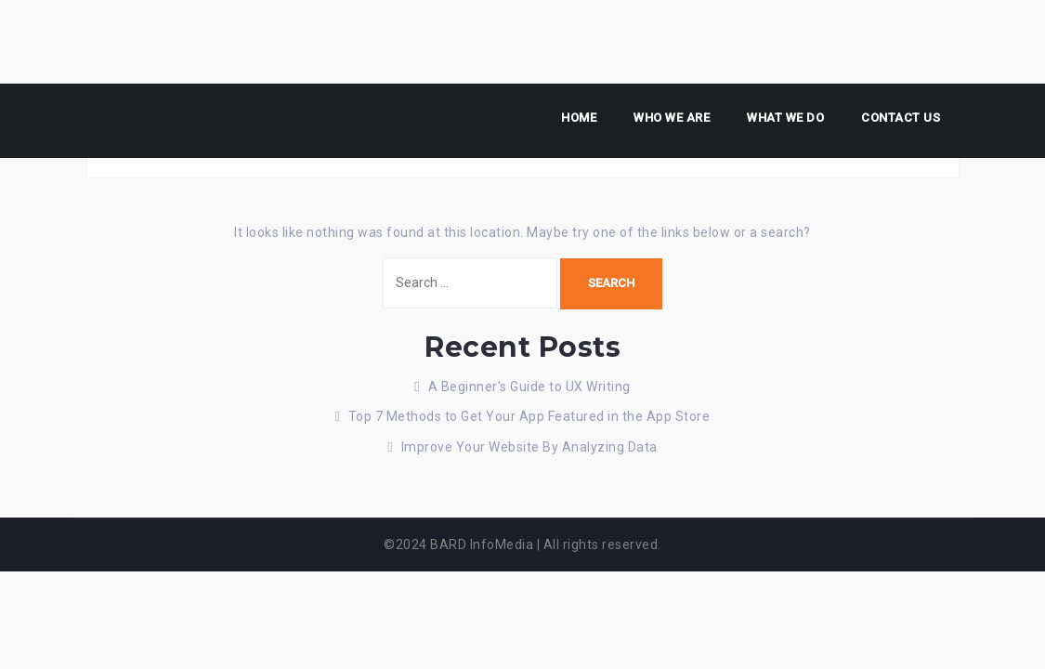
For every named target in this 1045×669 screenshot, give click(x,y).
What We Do (785, 118)
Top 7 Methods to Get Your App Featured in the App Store (529, 416)
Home (578, 118)
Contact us (900, 118)
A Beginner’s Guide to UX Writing (529, 386)
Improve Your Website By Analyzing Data (529, 446)
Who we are (672, 118)
